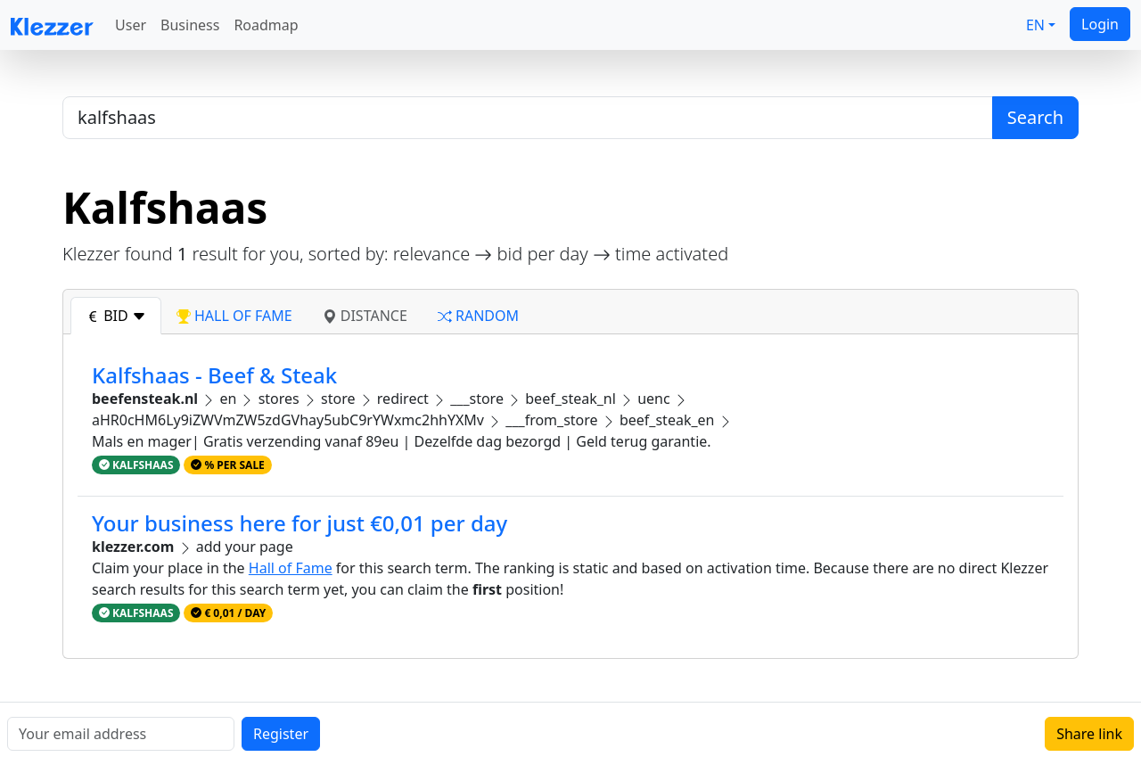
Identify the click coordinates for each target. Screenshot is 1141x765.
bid (116, 315)
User (130, 25)
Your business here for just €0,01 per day (299, 523)
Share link (1089, 734)
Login (1100, 24)
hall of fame (234, 315)
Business (189, 25)
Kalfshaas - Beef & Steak (214, 375)
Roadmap (266, 25)
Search (1035, 117)
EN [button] (1035, 25)
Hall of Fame (290, 568)
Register (280, 734)
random (478, 315)
